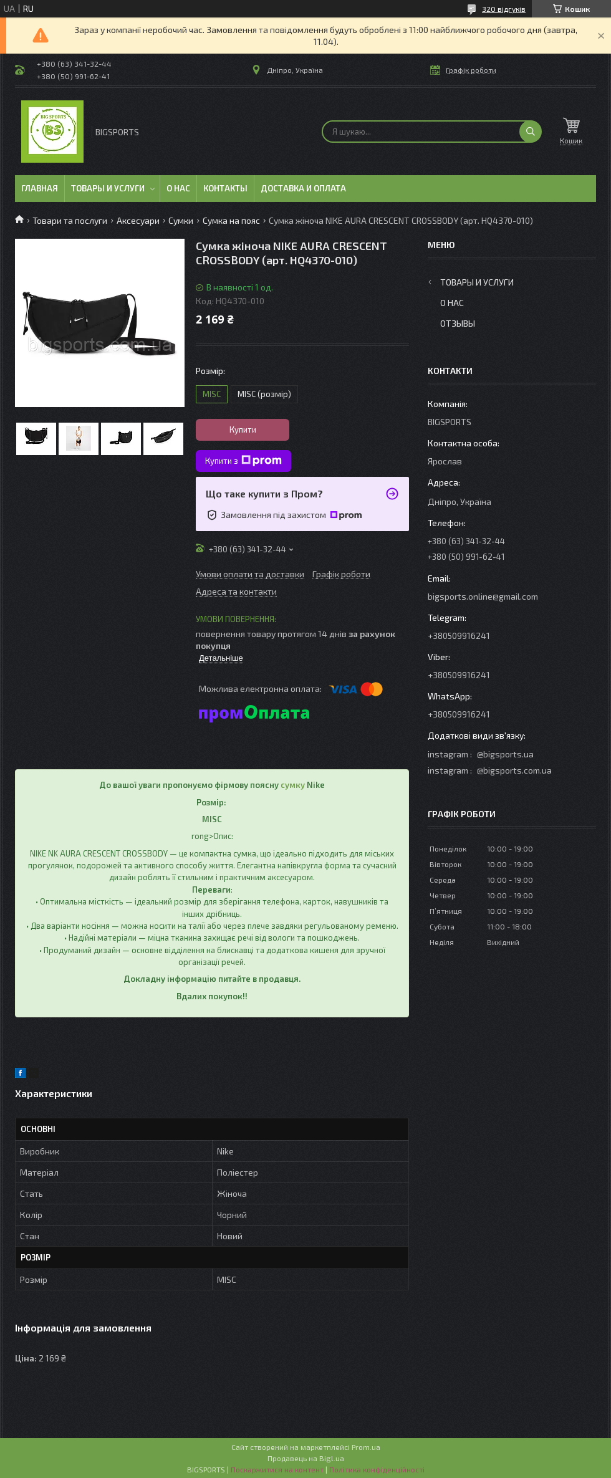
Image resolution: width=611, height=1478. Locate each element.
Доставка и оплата (303, 188)
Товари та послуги (69, 220)
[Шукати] (530, 131)
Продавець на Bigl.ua (305, 1458)
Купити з (243, 460)
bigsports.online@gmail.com (483, 596)
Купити (242, 429)
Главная (39, 188)
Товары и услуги (108, 188)
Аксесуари (138, 220)
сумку (293, 785)
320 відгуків (504, 8)
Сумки (180, 220)
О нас (178, 188)
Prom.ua (366, 1446)
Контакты (225, 188)
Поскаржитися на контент (277, 1469)
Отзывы (457, 323)
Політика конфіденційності (377, 1469)
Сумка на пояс (231, 220)
